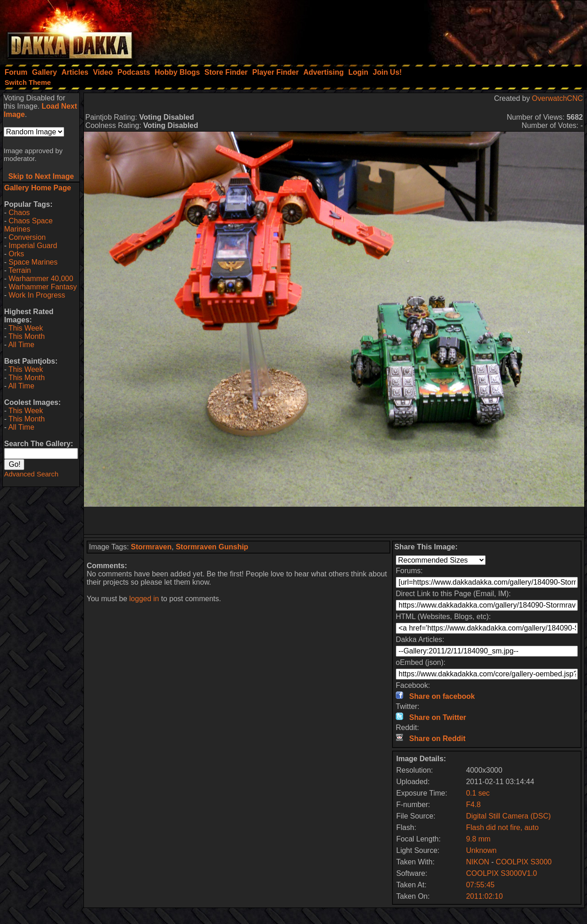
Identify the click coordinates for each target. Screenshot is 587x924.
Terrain (19, 270)
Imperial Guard (33, 245)
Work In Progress (37, 295)
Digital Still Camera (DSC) (508, 816)
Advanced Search (31, 474)
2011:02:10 (484, 896)
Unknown (481, 850)
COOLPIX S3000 (524, 862)
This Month (26, 336)
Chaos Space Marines (28, 225)
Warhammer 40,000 (41, 278)
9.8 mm (478, 839)
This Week (25, 328)
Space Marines (33, 262)
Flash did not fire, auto (502, 827)
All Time (21, 345)
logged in (144, 599)
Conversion (27, 237)
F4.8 (473, 804)
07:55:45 (480, 885)
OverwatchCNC (557, 98)
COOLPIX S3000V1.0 (501, 873)
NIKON (477, 862)
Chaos (19, 212)
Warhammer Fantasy (43, 287)
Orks (16, 254)
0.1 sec (478, 793)
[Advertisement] (463, 30)
